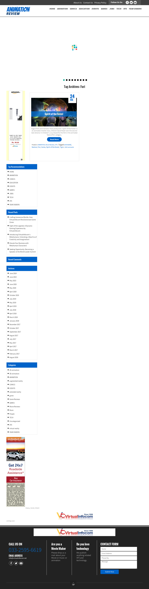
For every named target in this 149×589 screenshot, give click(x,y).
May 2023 (12, 280)
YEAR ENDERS (14, 205)
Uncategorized (14, 421)
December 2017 (14, 324)
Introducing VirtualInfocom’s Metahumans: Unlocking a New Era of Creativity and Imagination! (23, 237)
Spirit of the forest (52, 147)
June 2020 (13, 284)
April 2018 (12, 313)
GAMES (12, 190)
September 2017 (15, 332)
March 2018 (13, 317)
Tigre (62, 147)
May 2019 (12, 302)
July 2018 (12, 310)
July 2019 (12, 299)
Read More (54, 139)
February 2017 (14, 354)
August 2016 (13, 357)
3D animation (14, 374)
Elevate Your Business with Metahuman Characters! (19, 244)
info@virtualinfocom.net (18, 558)
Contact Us (88, 2)
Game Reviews (14, 399)
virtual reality (14, 428)
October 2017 (14, 328)
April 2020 (12, 292)
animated (67, 145)
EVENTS (12, 186)
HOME (11, 172)
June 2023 (13, 277)
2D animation (14, 370)
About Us (78, 2)
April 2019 (12, 306)
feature (34, 147)
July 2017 (12, 339)
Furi (39, 147)
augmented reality (16, 381)
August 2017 (13, 335)
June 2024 (13, 273)
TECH (11, 197)
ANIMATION (41, 145)
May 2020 (12, 288)
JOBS (11, 193)
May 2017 (12, 343)
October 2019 (14, 295)
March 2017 (13, 350)
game (11, 396)
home (43, 147)
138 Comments (69, 147)
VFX (56, 145)
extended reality (15, 392)
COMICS (12, 179)
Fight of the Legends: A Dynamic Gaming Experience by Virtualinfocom (20, 228)
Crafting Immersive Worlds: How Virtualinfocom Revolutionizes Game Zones (22, 219)
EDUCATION (13, 183)
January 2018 (14, 321)
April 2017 (12, 346)
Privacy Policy (100, 2)
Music (11, 410)
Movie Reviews (50, 145)
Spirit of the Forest (54, 114)
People (11, 414)
